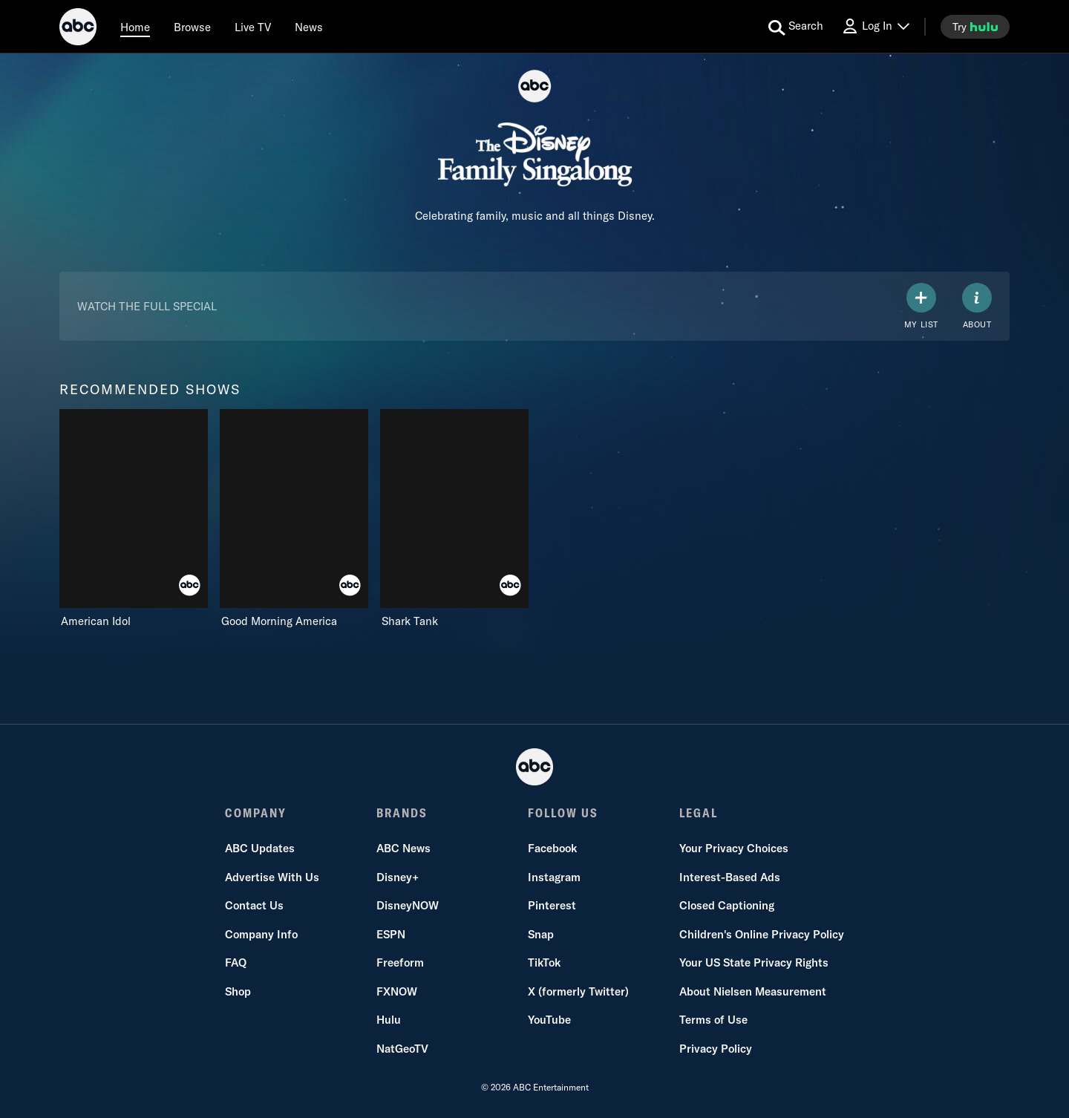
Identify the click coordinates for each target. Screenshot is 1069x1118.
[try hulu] (975, 27)
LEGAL (698, 813)
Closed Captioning (726, 905)
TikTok (544, 962)
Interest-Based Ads (729, 877)
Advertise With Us (272, 877)
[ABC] (78, 29)
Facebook (552, 848)
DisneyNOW (407, 905)
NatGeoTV (402, 1049)
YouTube (549, 1020)
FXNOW (396, 991)
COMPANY (256, 813)
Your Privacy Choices (733, 848)
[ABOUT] (977, 306)
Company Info (261, 934)
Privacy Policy (715, 1049)
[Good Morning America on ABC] (294, 519)
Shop (238, 991)
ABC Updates (260, 848)
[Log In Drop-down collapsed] (875, 26)
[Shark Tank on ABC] (454, 519)
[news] (309, 27)
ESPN (390, 934)
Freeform (400, 962)
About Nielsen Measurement (752, 991)
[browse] (192, 27)
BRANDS (402, 813)
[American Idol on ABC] (133, 519)
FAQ (235, 962)
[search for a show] (795, 27)
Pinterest (552, 905)
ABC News (403, 848)
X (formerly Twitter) (578, 991)
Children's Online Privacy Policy (761, 934)
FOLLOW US (563, 813)
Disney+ (397, 877)
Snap (541, 934)
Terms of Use (713, 1020)
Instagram (554, 877)
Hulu (388, 1020)
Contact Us (254, 905)
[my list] (921, 306)
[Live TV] (253, 27)
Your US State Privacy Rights (753, 962)
